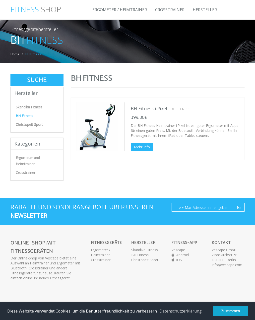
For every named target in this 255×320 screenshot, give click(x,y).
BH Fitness (140, 254)
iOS (177, 259)
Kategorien (27, 143)
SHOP (35, 8)
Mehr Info (142, 147)
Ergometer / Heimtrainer (119, 9)
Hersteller (205, 9)
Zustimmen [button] (230, 311)
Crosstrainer (170, 9)
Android (180, 254)
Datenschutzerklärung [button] (180, 311)
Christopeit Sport (29, 124)
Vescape (178, 249)
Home (14, 54)
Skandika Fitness (29, 107)
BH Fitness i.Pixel (149, 108)
